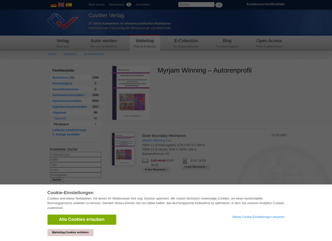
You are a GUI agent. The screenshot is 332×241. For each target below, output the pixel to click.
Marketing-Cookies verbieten (70, 232)
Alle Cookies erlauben (82, 219)
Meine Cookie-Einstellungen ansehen (258, 217)
